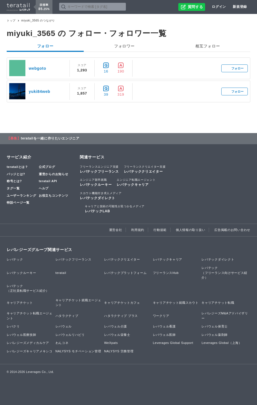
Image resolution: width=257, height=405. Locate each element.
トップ (11, 20)
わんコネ (62, 342)
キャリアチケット (20, 302)
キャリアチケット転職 (217, 302)
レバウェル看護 (164, 326)
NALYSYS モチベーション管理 (78, 351)
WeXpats (111, 342)
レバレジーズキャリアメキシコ (29, 351)
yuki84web (39, 91)
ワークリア (161, 315)
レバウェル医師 (164, 334)
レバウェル (64, 326)
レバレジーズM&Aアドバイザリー (224, 316)
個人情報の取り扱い (190, 230)
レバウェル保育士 (214, 326)
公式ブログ (47, 166)
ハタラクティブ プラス (121, 315)
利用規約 (137, 230)
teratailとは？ (17, 166)
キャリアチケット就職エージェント (78, 302)
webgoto (37, 68)
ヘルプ (44, 188)
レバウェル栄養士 (117, 334)
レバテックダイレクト (101, 195)
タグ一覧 (13, 188)
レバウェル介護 (115, 326)
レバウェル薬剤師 (214, 334)
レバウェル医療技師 (21, 334)
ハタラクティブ (67, 315)
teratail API (48, 181)
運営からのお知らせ (53, 174)
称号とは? (14, 181)
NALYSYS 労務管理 (118, 351)
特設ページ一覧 (18, 202)
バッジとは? (16, 174)
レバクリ (13, 326)
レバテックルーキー (96, 182)
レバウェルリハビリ (70, 334)
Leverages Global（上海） (221, 342)
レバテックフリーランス (99, 169)
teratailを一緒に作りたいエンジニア (50, 138)
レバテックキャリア (136, 182)
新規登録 (240, 7)
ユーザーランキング (21, 195)
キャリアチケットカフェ (122, 302)
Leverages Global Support (173, 342)
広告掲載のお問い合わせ (232, 230)
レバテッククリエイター (145, 169)
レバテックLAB (115, 208)
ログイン (219, 7)
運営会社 (115, 230)
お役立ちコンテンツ (53, 195)
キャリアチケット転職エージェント (29, 316)
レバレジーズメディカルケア (28, 342)
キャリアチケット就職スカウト (176, 302)
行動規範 (160, 230)
